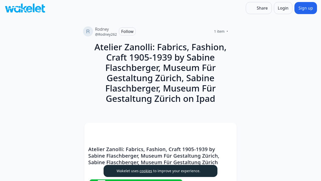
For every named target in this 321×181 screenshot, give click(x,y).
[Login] (283, 8)
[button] (229, 131)
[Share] (259, 8)
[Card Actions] (229, 131)
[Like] (234, 31)
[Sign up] (305, 8)
